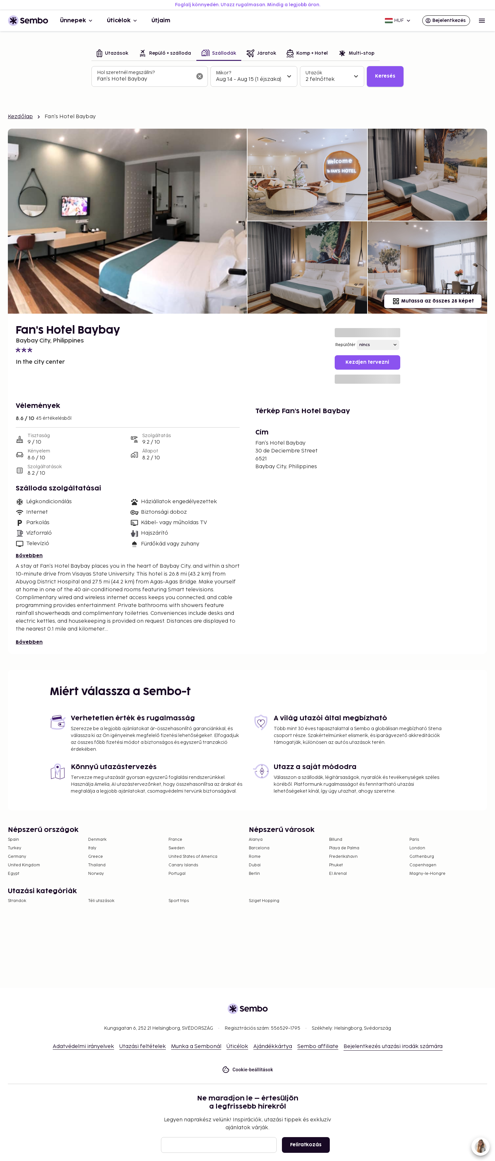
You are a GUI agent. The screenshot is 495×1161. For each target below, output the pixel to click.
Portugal (177, 873)
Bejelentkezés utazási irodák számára (393, 1046)
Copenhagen (422, 865)
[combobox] (144, 79)
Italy (92, 848)
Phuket (336, 865)
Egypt (13, 873)
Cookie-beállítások (247, 1070)
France (175, 839)
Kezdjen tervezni (367, 362)
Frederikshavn (343, 856)
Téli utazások (101, 900)
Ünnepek (77, 20)
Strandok (17, 900)
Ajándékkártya (272, 1046)
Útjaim (160, 20)
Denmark (97, 839)
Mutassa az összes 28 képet (433, 301)
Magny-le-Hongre (427, 873)
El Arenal (338, 873)
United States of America (192, 856)
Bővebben (29, 556)
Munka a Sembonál (196, 1046)
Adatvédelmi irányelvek (83, 1046)
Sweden (176, 848)
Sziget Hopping (264, 900)
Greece (95, 856)
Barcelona (259, 848)
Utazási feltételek (142, 1046)
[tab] (112, 54)
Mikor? (223, 73)
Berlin (254, 873)
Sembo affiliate (317, 1046)
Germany (17, 856)
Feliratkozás (306, 1145)
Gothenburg (421, 856)
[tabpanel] (247, 76)
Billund (335, 839)
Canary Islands (183, 865)
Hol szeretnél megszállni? (126, 72)
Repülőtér (345, 344)
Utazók (314, 73)
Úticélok (122, 20)
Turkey (14, 848)
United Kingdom (24, 865)
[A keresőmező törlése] (200, 76)
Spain (13, 839)
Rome (255, 856)
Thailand (97, 865)
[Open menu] (482, 20)
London (417, 848)
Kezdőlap (20, 117)
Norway (96, 873)
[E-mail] (219, 1145)
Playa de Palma (344, 848)
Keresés (385, 76)
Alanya (256, 839)
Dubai (255, 865)
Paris (414, 839)
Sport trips (178, 900)
